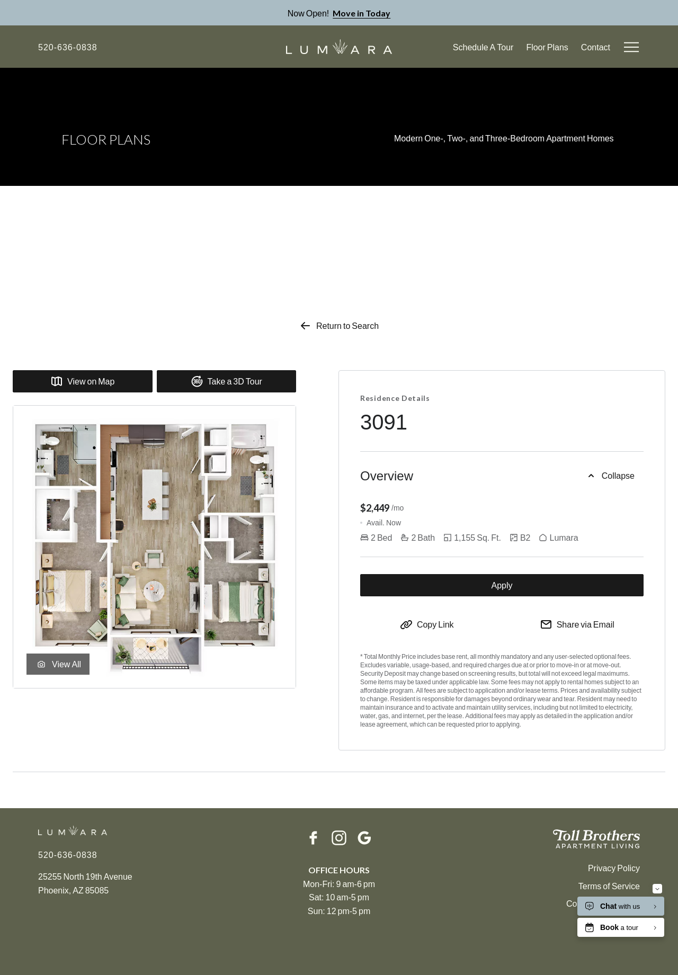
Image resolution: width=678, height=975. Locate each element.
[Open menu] (631, 47)
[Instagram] (339, 838)
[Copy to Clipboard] (427, 624)
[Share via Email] (577, 624)
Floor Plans (547, 47)
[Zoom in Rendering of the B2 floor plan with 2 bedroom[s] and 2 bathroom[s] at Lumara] (154, 547)
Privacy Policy (614, 868)
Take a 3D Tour (226, 381)
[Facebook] (313, 838)
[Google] (364, 838)
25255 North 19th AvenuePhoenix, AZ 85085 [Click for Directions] (85, 883)
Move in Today (361, 13)
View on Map (82, 381)
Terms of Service (609, 886)
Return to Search (339, 325)
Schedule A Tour (483, 47)
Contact (595, 47)
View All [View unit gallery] (58, 664)
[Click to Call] (67, 47)
